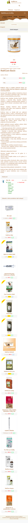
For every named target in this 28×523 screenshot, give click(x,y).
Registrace (17, 10)
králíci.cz (14, 1)
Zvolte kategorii (14, 29)
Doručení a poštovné (7, 16)
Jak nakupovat (22, 16)
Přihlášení (10, 10)
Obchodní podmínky (22, 517)
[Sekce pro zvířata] (25, 13)
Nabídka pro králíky (7, 13)
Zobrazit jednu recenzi (14, 66)
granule (15, 68)
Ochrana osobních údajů (14, 518)
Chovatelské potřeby (5, 68)
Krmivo (11, 68)
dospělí (18, 68)
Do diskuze (4, 17)
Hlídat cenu (24, 73)
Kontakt (15, 16)
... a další (22, 68)
